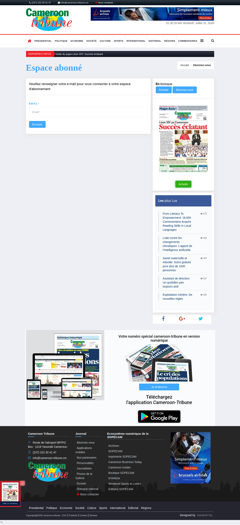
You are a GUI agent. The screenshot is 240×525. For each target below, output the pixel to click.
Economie (76, 41)
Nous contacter (104, 2)
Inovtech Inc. (205, 515)
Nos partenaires (86, 457)
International (136, 41)
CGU (64, 515)
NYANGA (114, 478)
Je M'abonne (159, 387)
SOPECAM (115, 451)
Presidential (43, 41)
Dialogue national (87, 488)
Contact (83, 515)
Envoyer (37, 124)
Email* (34, 103)
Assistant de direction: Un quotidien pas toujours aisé (176, 282)
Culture (105, 41)
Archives (113, 445)
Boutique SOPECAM (121, 472)
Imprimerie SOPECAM (122, 456)
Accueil (184, 65)
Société (91, 41)
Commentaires (187, 41)
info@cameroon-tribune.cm (73, 2)
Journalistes (84, 468)
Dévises (93, 515)
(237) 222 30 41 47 (40, 2)
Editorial (155, 41)
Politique (61, 41)
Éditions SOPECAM (120, 489)
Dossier (81, 483)
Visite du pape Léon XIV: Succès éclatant (79, 54)
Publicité (73, 515)
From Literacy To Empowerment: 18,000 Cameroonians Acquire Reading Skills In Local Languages (177, 221)
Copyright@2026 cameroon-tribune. (43, 515)
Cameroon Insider (119, 467)
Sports (118, 41)
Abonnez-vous (202, 65)
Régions (169, 41)
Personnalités (85, 463)
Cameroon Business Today (125, 462)
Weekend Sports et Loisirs (124, 483)
